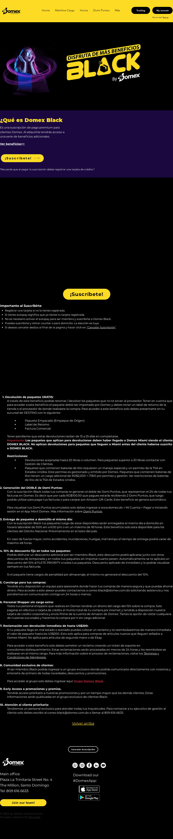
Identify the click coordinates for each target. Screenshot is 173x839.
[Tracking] (140, 10)
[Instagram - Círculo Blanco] (82, 765)
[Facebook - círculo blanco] (89, 765)
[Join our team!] (23, 802)
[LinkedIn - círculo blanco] (96, 765)
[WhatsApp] (75, 765)
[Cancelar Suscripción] (83, 749)
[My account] (162, 10)
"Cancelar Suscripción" (101, 327)
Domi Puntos (92, 511)
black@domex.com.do (114, 590)
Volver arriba (83, 723)
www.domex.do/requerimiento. (29, 649)
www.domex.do (112, 507)
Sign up (166, 17)
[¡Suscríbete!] (22, 158)
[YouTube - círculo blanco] (103, 765)
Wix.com (34, 817)
